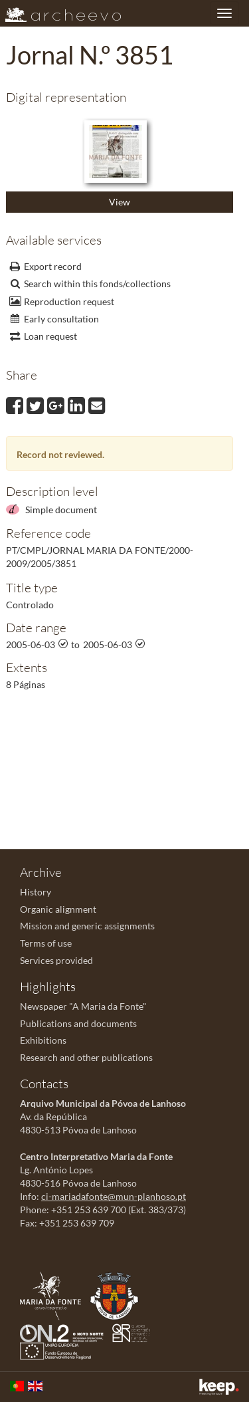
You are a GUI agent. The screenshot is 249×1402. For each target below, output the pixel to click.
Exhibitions (43, 1040)
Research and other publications (86, 1057)
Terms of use (46, 943)
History (35, 891)
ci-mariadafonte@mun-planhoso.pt (113, 1196)
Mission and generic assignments (87, 925)
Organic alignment (58, 909)
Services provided (56, 960)
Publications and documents (78, 1023)
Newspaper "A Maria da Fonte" (83, 1006)
